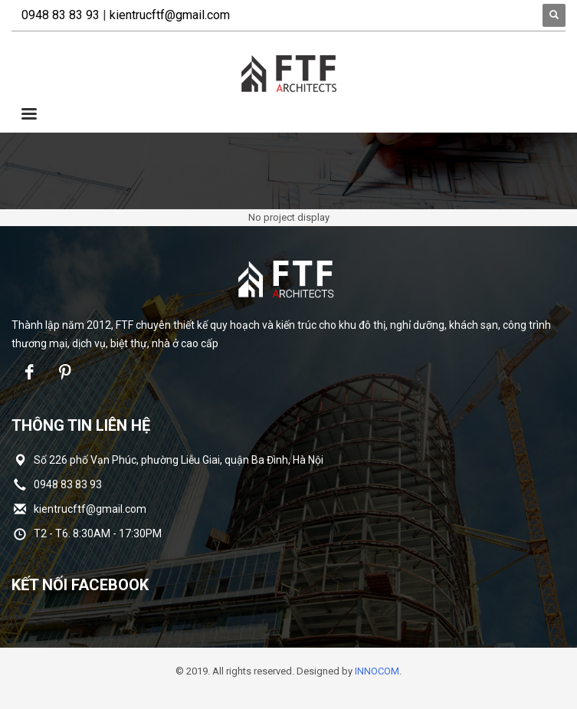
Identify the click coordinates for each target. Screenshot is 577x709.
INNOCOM (377, 671)
